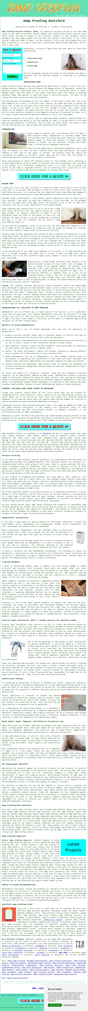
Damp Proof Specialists (32, 967)
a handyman (39, 946)
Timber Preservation (64, 967)
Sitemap (3, 995)
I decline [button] (58, 1005)
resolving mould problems (49, 929)
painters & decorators (11, 946)
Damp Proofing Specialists (60, 961)
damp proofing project (23, 832)
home (59, 939)
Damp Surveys (49, 967)
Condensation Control (11, 967)
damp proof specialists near (57, 871)
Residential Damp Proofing (39, 963)
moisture (70, 335)
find (8, 809)
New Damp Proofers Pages (14, 995)
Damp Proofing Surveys (44, 972)
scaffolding (53, 950)
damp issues (80, 301)
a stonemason (20, 948)
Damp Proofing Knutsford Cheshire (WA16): (20, 31)
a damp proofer (18, 944)
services (56, 449)
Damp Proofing (57, 970)
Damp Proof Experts (18, 963)
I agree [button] (51, 1005)
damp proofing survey (19, 163)
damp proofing (62, 43)
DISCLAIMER (81, 16)
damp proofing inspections (29, 920)
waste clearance (42, 955)
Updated (25, 995)
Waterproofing (18, 965)
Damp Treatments (9, 972)
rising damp (38, 194)
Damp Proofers (8, 970)
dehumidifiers (32, 340)
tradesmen (64, 941)
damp (49, 49)
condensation (55, 136)
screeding (41, 952)
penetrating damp (44, 86)
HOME (56, 16)
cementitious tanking (26, 698)
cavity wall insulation (12, 952)
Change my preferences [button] (69, 1005)
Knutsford (47, 433)
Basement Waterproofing (37, 961)
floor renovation (65, 946)
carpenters (65, 948)
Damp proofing (8, 433)
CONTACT (73, 16)
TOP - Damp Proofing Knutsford (15, 978)
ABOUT (67, 16)
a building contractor (23, 950)
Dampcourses (32, 965)
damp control (71, 926)
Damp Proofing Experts (39, 970)
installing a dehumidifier (20, 530)
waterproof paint (44, 288)
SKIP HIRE (63, 952)
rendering (43, 948)
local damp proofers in (12, 847)
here (59, 830)
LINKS (61, 16)
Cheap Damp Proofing (16, 961)
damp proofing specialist (38, 911)
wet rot (19, 105)
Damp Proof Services (75, 965)
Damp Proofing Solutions (51, 965)
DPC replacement (52, 792)
